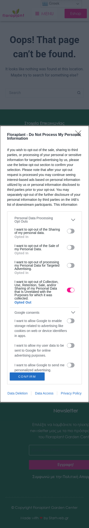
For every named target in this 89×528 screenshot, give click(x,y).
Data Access (44, 393)
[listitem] (44, 219)
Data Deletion (18, 393)
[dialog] (44, 264)
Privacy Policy (71, 393)
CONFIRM (27, 376)
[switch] (71, 231)
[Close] (79, 134)
